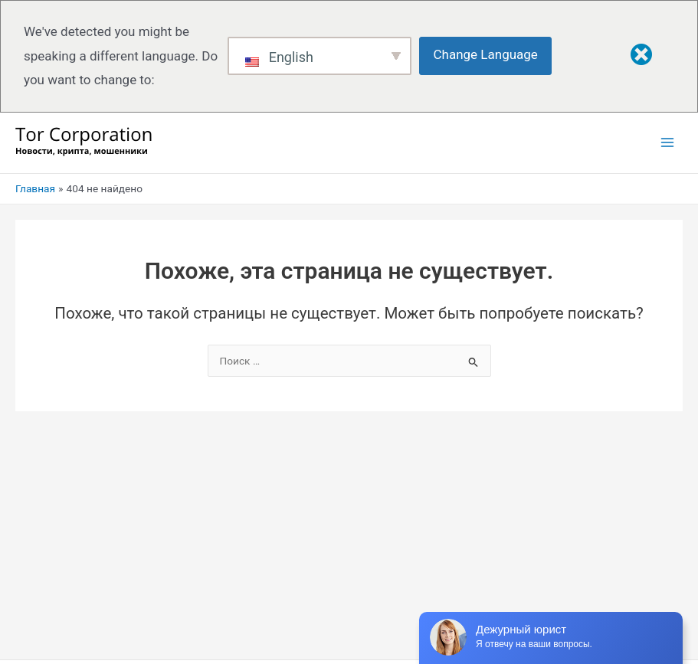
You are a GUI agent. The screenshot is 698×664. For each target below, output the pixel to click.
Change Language (486, 54)
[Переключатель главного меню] (667, 143)
